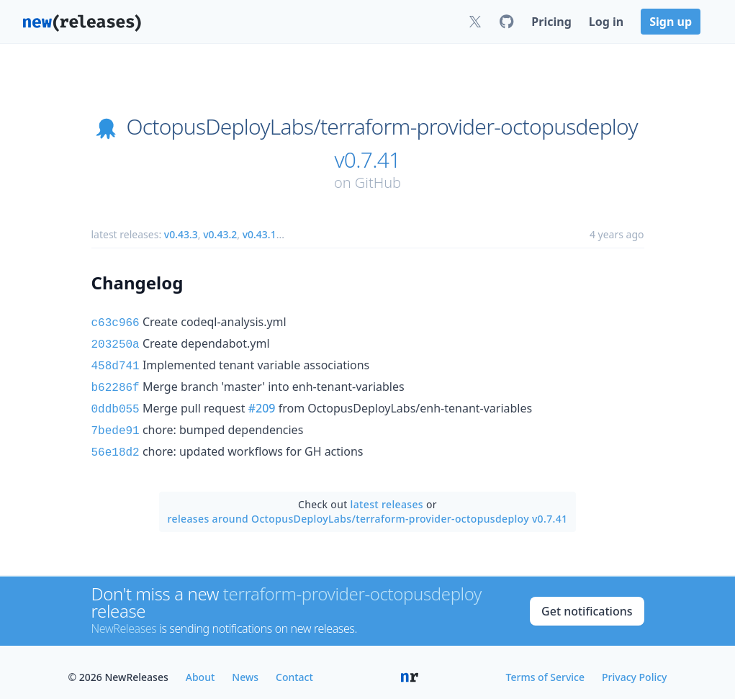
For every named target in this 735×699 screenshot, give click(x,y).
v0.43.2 (220, 234)
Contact (294, 667)
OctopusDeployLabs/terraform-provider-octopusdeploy (381, 126)
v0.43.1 (259, 234)
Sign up (670, 22)
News (245, 667)
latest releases (387, 494)
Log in (606, 22)
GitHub (378, 182)
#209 (262, 402)
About (200, 667)
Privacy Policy (634, 667)
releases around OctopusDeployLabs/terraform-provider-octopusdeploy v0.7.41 (368, 508)
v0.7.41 (368, 159)
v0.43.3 (181, 234)
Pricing (551, 22)
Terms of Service (545, 667)
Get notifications (586, 601)
